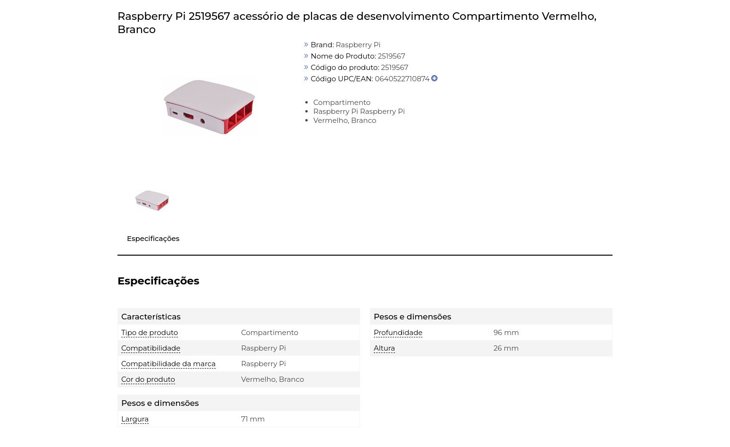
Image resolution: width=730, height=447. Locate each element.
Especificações (153, 238)
